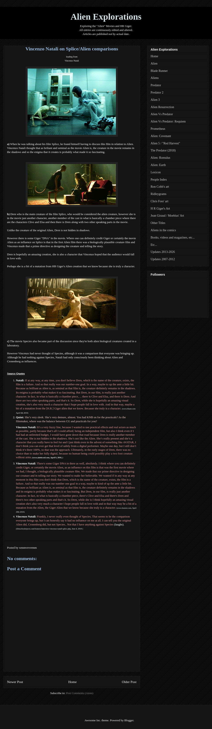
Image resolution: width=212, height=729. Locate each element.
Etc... (154, 244)
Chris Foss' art (159, 201)
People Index (159, 179)
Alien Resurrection (162, 107)
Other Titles (158, 223)
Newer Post (15, 682)
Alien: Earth (158, 165)
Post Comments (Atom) (79, 693)
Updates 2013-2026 (163, 252)
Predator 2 (157, 92)
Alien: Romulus (160, 157)
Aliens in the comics (163, 230)
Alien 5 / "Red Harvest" (165, 143)
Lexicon (156, 172)
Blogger (128, 720)
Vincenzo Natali (72, 60)
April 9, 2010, (56, 457)
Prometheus (158, 128)
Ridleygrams (159, 194)
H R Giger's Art (160, 208)
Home (72, 682)
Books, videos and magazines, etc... (173, 237)
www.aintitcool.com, (42, 457)
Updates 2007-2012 (163, 259)
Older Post (129, 682)
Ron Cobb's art (160, 186)
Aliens (155, 78)
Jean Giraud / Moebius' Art (167, 215)
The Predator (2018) (163, 150)
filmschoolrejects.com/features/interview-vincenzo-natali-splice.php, (44, 529)
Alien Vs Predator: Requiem (168, 121)
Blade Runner (159, 71)
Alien (154, 63)
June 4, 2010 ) (77, 529)
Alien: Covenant (161, 136)
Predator (156, 85)
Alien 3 (155, 99)
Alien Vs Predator (162, 114)
